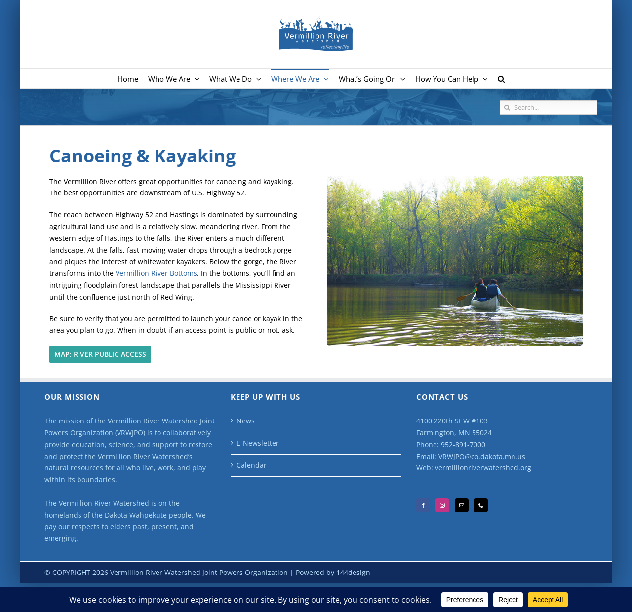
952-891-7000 (463, 444)
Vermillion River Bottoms (156, 273)
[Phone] (481, 505)
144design (353, 572)
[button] (501, 78)
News (246, 420)
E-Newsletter (258, 443)
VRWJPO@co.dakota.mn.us (481, 456)
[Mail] (462, 505)
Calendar (252, 465)
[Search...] (548, 107)
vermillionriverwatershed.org (483, 467)
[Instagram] (442, 505)
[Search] (507, 107)
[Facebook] (423, 505)
